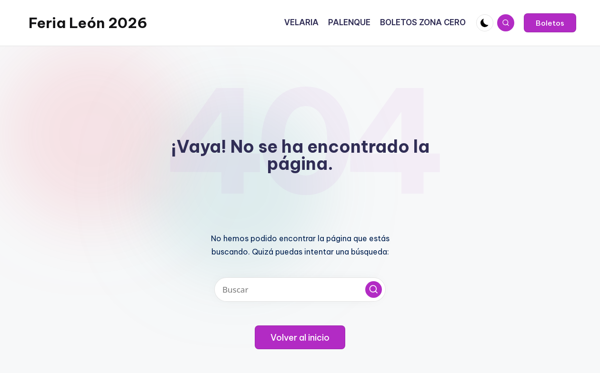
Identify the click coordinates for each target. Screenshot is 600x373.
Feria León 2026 (88, 23)
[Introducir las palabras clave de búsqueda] (300, 289)
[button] (550, 22)
